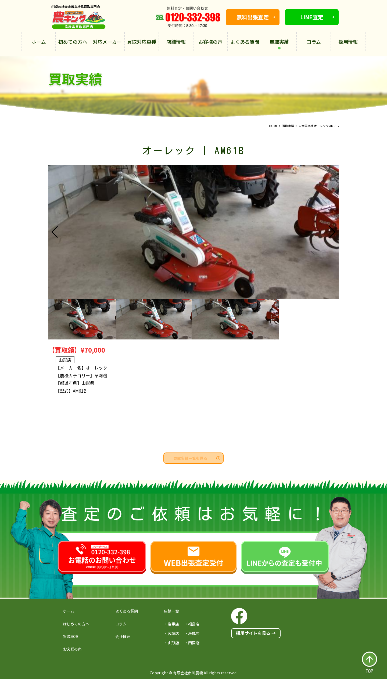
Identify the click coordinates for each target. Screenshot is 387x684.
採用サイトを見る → (256, 633)
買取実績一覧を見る (196, 458)
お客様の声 (210, 41)
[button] (332, 232)
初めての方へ (72, 41)
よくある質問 (244, 41)
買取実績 (279, 43)
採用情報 (348, 41)
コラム (314, 41)
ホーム (39, 41)
